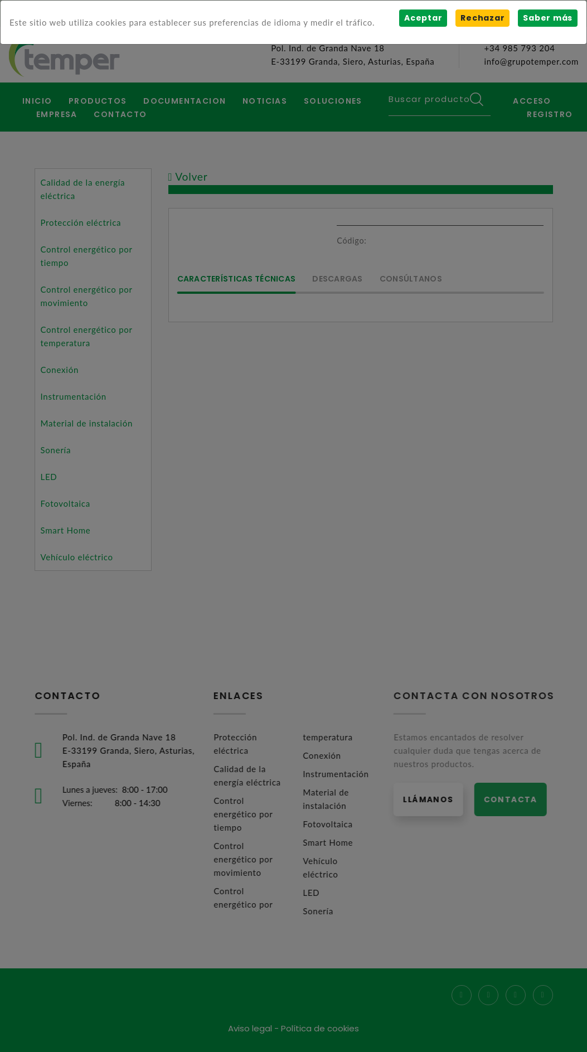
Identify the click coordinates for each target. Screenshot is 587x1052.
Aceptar (423, 17)
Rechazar (482, 17)
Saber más (548, 17)
